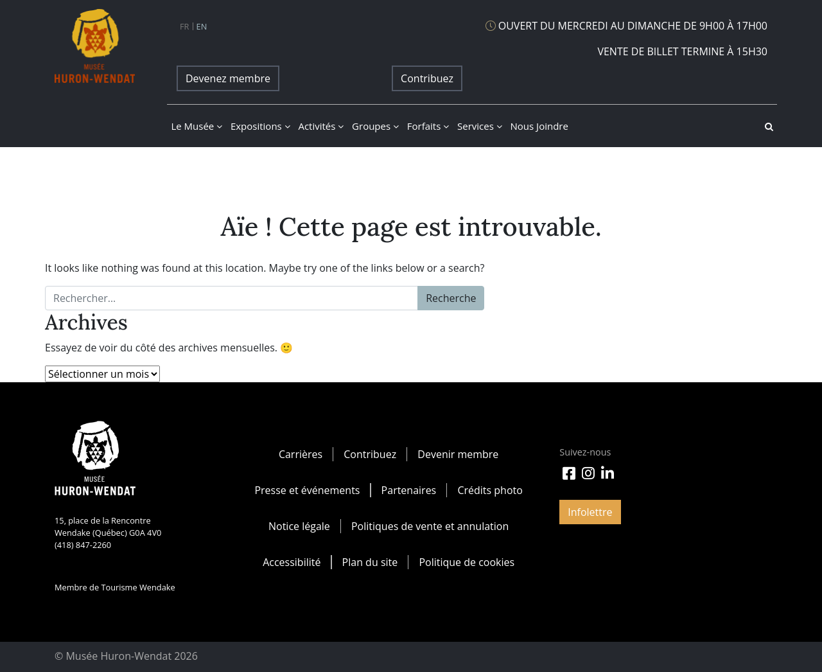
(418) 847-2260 (83, 545)
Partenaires (409, 490)
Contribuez (427, 78)
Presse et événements (307, 490)
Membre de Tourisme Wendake (115, 587)
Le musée (196, 125)
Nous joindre (539, 125)
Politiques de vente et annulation (430, 526)
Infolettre (590, 512)
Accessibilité (291, 562)
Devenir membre (457, 454)
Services (479, 125)
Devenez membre (228, 78)
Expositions (260, 125)
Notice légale (299, 526)
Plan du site (370, 562)
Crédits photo (489, 490)
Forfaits (428, 125)
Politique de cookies (466, 562)
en (202, 26)
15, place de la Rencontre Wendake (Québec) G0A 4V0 (108, 526)
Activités (321, 125)
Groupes (375, 125)
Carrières (300, 454)
